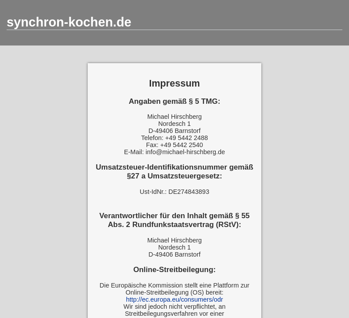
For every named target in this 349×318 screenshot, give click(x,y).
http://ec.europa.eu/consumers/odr (174, 299)
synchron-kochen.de (69, 22)
